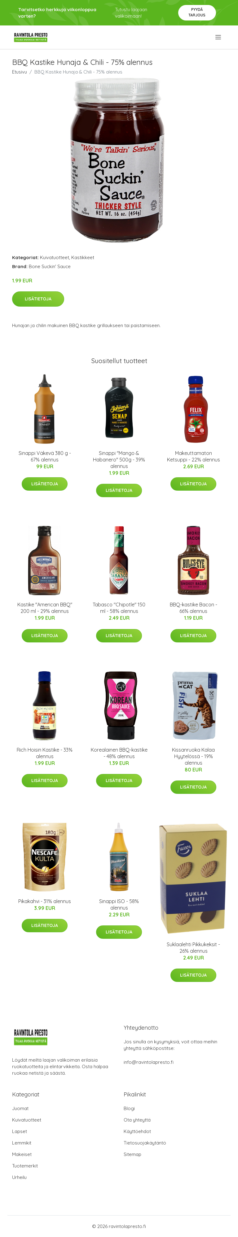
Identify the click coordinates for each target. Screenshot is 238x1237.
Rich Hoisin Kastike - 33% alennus (45, 753)
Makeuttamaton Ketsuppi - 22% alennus (193, 456)
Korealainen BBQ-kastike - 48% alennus (119, 753)
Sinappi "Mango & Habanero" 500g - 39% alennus (119, 459)
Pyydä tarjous (196, 12)
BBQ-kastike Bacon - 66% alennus (193, 607)
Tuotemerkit (25, 1166)
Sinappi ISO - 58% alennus (119, 904)
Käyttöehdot (137, 1131)
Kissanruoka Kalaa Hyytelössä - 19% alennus (193, 756)
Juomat (20, 1108)
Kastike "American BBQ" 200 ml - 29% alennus (44, 607)
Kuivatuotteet (54, 257)
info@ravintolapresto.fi (149, 1062)
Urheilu (19, 1177)
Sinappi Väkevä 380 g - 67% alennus (45, 456)
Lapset (19, 1131)
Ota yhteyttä (137, 1120)
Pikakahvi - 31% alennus (44, 901)
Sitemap (132, 1154)
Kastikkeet (82, 257)
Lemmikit (21, 1143)
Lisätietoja (38, 299)
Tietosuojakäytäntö (145, 1143)
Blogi (129, 1108)
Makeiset (22, 1154)
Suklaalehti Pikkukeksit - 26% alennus (193, 947)
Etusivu (19, 72)
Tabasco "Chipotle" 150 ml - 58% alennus (119, 607)
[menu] (218, 37)
